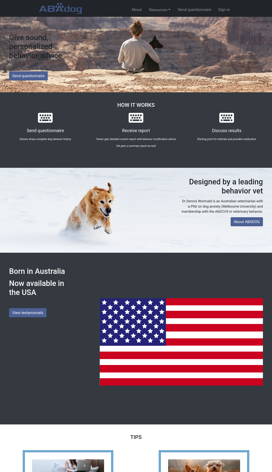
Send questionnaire (194, 9)
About (136, 9)
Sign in (224, 9)
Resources (158, 10)
